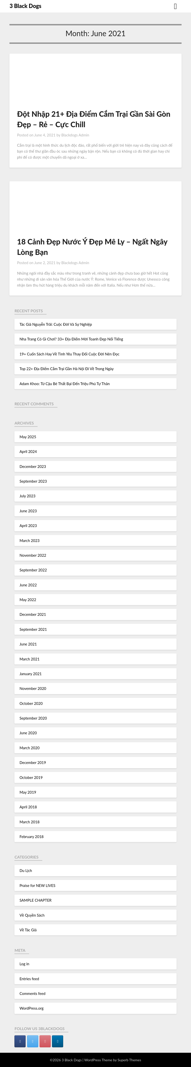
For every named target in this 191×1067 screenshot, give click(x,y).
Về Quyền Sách (32, 915)
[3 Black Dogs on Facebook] (20, 1041)
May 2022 (27, 599)
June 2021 (28, 644)
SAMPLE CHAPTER (35, 900)
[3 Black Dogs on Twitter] (32, 1041)
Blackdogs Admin (75, 135)
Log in (24, 963)
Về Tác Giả (28, 930)
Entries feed (29, 978)
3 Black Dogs (25, 5)
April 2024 (28, 451)
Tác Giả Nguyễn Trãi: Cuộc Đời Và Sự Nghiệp (55, 324)
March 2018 (29, 822)
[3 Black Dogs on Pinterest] (45, 1041)
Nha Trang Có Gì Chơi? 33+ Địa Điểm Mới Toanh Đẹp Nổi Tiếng (71, 339)
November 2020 (32, 688)
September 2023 (33, 481)
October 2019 (31, 777)
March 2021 (29, 659)
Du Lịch (25, 870)
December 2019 (32, 762)
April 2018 (28, 807)
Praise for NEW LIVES (37, 885)
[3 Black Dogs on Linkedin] (57, 1041)
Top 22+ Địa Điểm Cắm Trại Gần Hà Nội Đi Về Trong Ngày (66, 368)
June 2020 (28, 733)
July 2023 (27, 496)
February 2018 (31, 836)
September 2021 (33, 629)
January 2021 (30, 673)
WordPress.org (31, 1008)
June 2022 (28, 585)
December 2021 (32, 614)
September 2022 (33, 570)
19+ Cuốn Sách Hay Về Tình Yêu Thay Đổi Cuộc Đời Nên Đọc (69, 354)
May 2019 (27, 792)
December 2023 (32, 466)
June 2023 (28, 511)
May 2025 (27, 436)
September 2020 (33, 718)
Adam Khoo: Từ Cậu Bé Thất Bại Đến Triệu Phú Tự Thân (64, 383)
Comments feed (32, 993)
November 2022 (32, 555)
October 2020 (31, 703)
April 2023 (28, 525)
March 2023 (29, 540)
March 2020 (29, 748)
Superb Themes (129, 1060)
